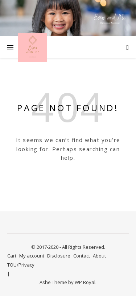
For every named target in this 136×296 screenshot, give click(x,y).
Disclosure (58, 255)
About (99, 255)
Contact (81, 255)
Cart (11, 255)
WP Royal (85, 282)
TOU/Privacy (20, 264)
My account (31, 255)
